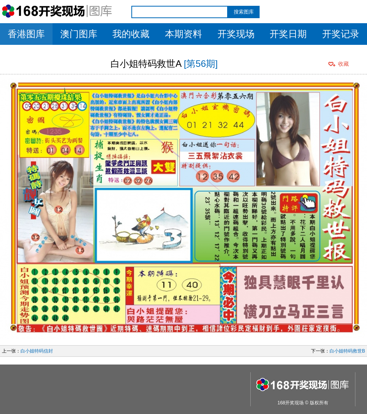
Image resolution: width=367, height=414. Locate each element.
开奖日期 (288, 34)
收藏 (343, 64)
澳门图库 (78, 34)
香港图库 (26, 34)
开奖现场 (236, 34)
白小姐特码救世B (347, 351)
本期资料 (183, 34)
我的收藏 (131, 34)
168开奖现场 (290, 402)
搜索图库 (244, 12)
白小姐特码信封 (36, 351)
